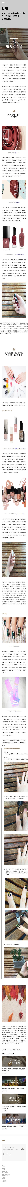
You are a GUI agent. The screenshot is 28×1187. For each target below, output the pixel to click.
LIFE (5, 9)
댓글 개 (3, 1140)
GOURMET (6, 1175)
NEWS (4, 1181)
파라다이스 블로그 (8, 1147)
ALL (3, 1166)
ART (3, 1169)
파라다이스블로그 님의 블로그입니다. (10, 1150)
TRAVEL (5, 1172)
